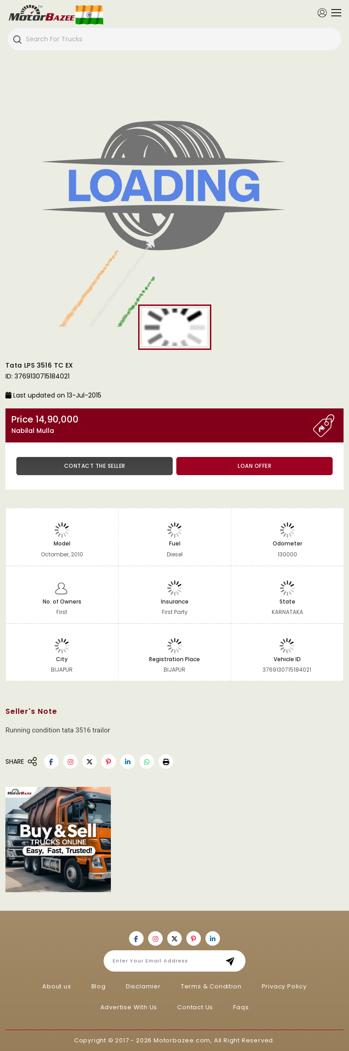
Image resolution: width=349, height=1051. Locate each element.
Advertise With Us (129, 1007)
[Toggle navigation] (334, 12)
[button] (166, 761)
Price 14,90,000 (162, 424)
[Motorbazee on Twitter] (89, 761)
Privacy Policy (284, 986)
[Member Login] (322, 12)
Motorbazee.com (182, 1040)
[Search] (17, 39)
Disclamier (143, 986)
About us (56, 986)
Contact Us (195, 1007)
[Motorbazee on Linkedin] (127, 761)
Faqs (241, 1007)
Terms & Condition (211, 986)
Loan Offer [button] (254, 466)
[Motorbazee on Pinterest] (108, 761)
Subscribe (232, 961)
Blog (98, 986)
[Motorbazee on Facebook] (51, 761)
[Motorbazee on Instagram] (70, 761)
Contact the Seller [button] (94, 466)
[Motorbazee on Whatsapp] (147, 761)
